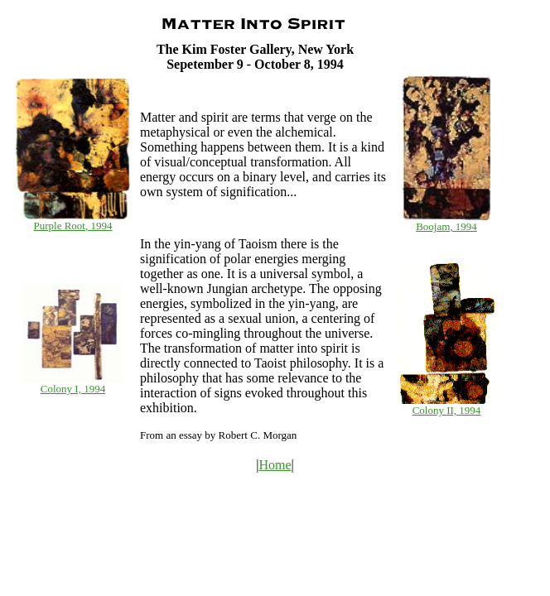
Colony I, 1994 (73, 388)
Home (274, 465)
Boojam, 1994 (446, 226)
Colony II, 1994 (446, 410)
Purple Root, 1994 (73, 225)
